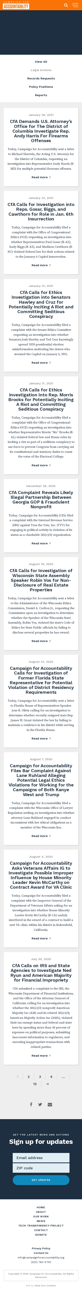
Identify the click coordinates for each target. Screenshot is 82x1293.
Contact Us (41, 1252)
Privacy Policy (41, 1248)
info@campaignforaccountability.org (41, 1257)
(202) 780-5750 (41, 1262)
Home (41, 1207)
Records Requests (41, 78)
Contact (41, 1230)
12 (35, 1084)
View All (41, 61)
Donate (41, 1234)
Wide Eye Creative (45, 1285)
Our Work (41, 1216)
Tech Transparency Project (41, 1225)
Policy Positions (41, 87)
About (41, 1211)
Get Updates (41, 1180)
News (41, 1221)
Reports (41, 95)
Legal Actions (41, 70)
